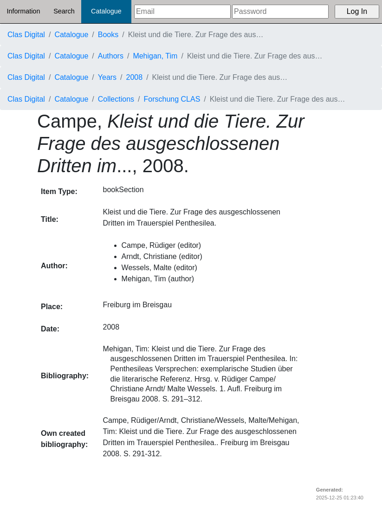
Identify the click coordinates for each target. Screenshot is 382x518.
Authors (110, 56)
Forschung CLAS (172, 99)
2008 (134, 77)
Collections (116, 99)
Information (23, 11)
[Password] (280, 12)
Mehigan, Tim (155, 56)
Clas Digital (26, 35)
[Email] (182, 12)
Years (107, 77)
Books (108, 35)
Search (64, 11)
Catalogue (106, 11)
